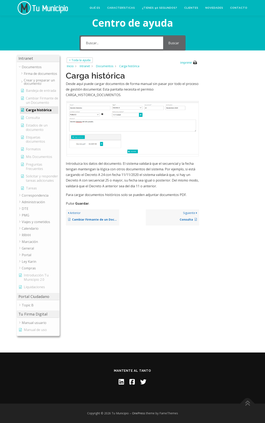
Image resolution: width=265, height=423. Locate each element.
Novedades (214, 7)
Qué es (95, 7)
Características (121, 7)
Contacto (238, 7)
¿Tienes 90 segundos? (159, 7)
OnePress (138, 413)
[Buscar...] (122, 43)
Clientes (191, 7)
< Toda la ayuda (79, 60)
